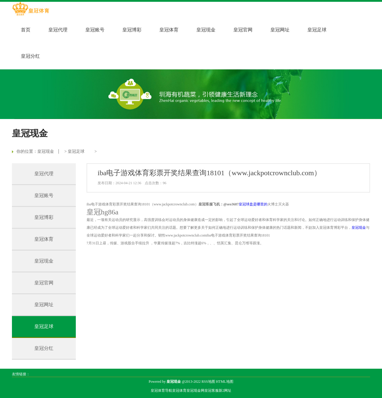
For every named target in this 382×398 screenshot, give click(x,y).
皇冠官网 (242, 29)
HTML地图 (224, 381)
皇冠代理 (57, 29)
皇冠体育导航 (161, 390)
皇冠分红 (30, 56)
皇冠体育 (168, 29)
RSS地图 (208, 381)
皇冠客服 (211, 390)
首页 (25, 29)
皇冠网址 (279, 29)
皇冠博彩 (131, 29)
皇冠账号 (94, 29)
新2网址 (225, 390)
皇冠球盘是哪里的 (253, 204)
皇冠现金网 (195, 390)
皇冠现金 (205, 29)
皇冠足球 (316, 29)
